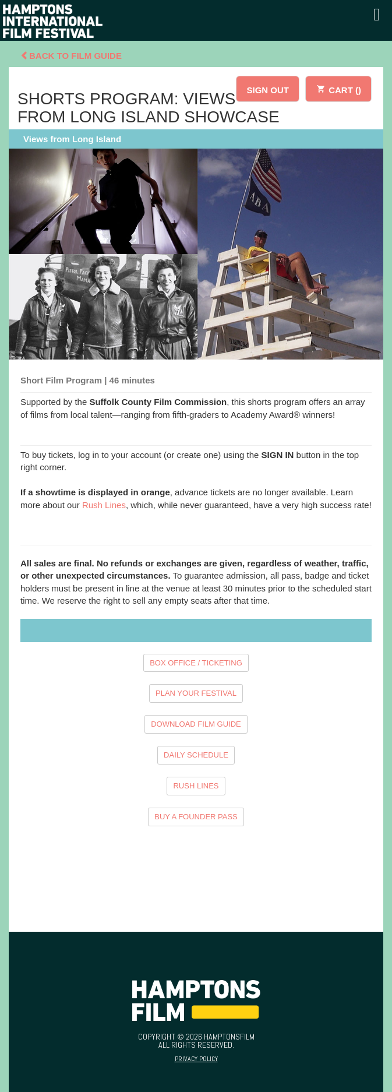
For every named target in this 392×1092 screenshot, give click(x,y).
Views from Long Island (72, 139)
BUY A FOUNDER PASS (196, 816)
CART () (338, 88)
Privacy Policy (196, 1058)
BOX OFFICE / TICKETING (196, 662)
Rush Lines (104, 505)
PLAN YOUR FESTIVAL (196, 693)
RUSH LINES (195, 785)
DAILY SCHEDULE (196, 755)
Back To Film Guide (71, 56)
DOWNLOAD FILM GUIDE (196, 724)
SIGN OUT (267, 90)
